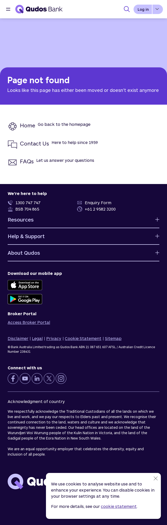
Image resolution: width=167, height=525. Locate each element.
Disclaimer (18, 338)
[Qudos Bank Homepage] (38, 9)
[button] (8, 9)
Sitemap (113, 338)
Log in (143, 9)
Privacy (53, 338)
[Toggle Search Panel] (127, 9)
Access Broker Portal (29, 322)
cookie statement (119, 506)
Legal (37, 338)
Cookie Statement (83, 338)
